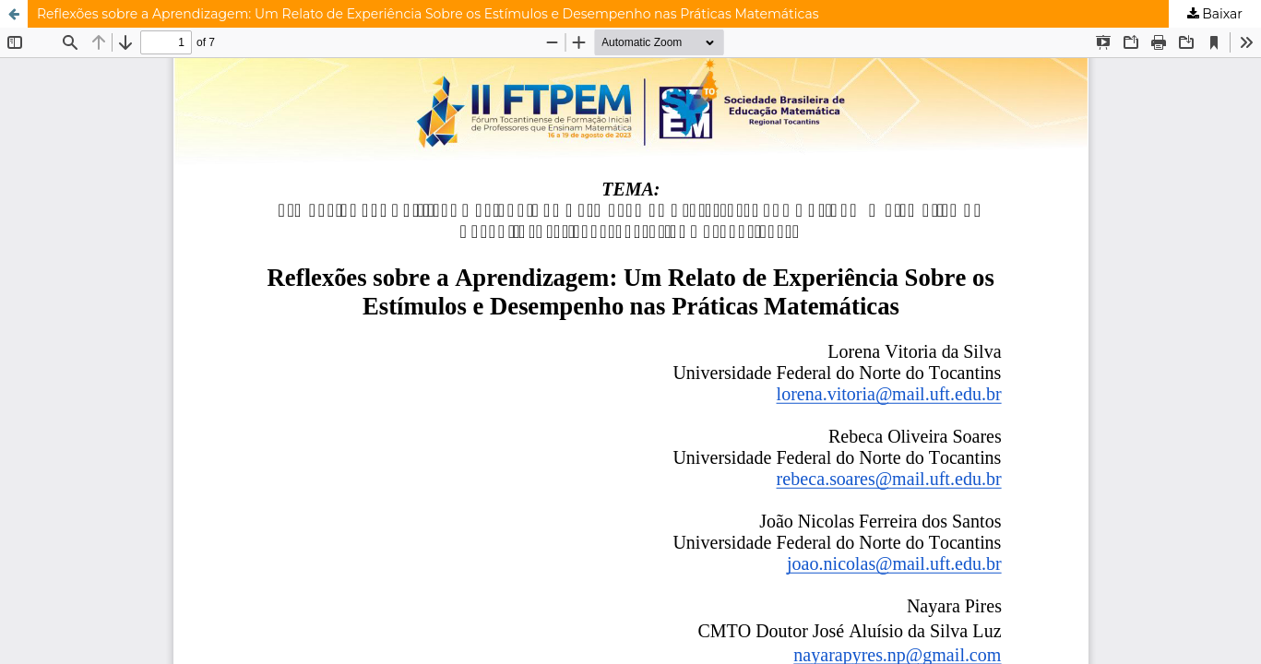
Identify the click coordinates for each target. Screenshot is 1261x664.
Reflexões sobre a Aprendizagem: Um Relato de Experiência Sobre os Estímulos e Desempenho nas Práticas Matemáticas (428, 14)
